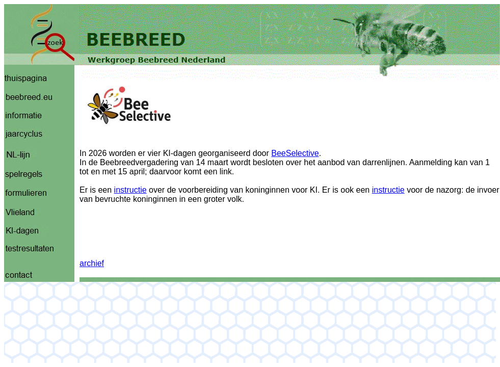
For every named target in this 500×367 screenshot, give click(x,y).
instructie (130, 190)
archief (92, 263)
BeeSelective (295, 153)
